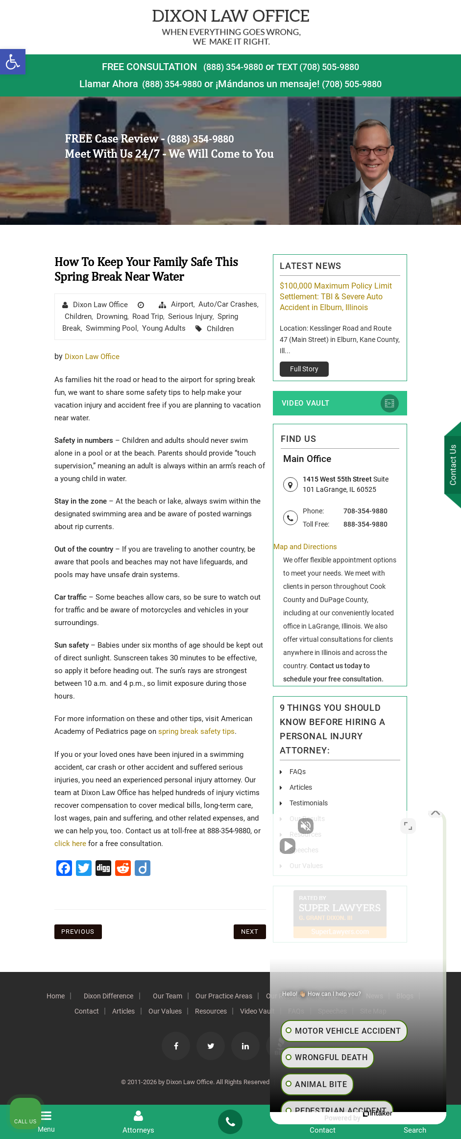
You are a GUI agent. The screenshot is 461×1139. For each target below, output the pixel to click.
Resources (226, 1012)
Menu (46, 1122)
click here (70, 843)
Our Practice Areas (239, 997)
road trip (147, 316)
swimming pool (111, 328)
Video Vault (304, 403)
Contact (90, 1012)
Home (59, 997)
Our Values (176, 1012)
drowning (112, 316)
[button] (12, 61)
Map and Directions (307, 548)
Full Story (304, 369)
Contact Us (451, 466)
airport (182, 304)
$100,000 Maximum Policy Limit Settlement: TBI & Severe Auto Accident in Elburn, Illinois (336, 296)
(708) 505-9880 (355, 84)
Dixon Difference (116, 997)
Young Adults (164, 328)
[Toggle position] (408, 826)
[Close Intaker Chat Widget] (429, 826)
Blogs (52, 1012)
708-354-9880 (365, 511)
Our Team (179, 997)
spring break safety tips (198, 731)
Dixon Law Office (100, 304)
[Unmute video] (287, 826)
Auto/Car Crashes (227, 304)
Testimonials (309, 804)
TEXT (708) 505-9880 (321, 67)
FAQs (298, 772)
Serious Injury (190, 316)
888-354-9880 (365, 525)
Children (78, 316)
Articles (301, 788)
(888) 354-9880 (228, 67)
